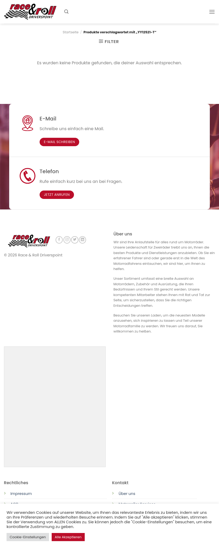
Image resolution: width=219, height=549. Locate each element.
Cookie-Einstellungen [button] (28, 537)
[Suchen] (66, 12)
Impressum (21, 493)
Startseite (71, 32)
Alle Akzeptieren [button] (68, 537)
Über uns (127, 493)
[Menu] (212, 11)
